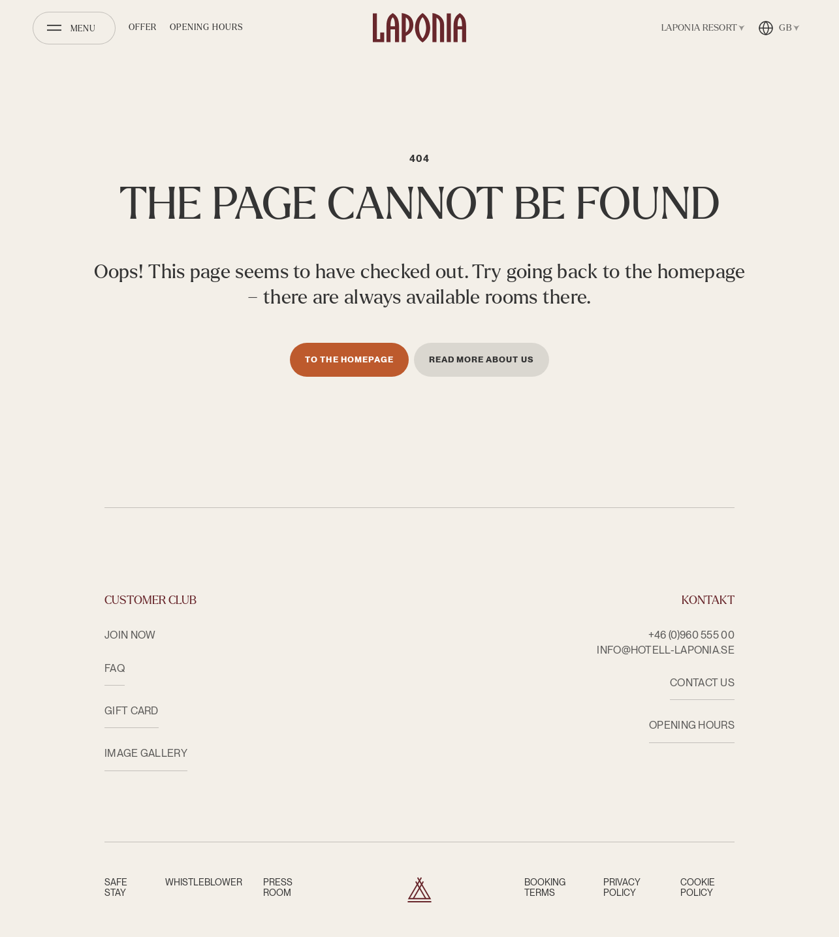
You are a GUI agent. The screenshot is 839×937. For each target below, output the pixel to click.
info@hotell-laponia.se (666, 650)
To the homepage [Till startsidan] (349, 359)
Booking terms (544, 887)
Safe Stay (115, 887)
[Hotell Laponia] (419, 27)
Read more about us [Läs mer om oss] (481, 359)
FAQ (114, 668)
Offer (143, 27)
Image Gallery (145, 753)
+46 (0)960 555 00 (691, 635)
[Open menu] (74, 28)
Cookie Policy (697, 887)
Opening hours (207, 27)
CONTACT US (702, 682)
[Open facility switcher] (701, 28)
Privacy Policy (622, 887)
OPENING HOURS (692, 725)
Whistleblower (203, 882)
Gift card (131, 711)
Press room (278, 887)
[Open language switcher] (779, 28)
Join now (129, 635)
